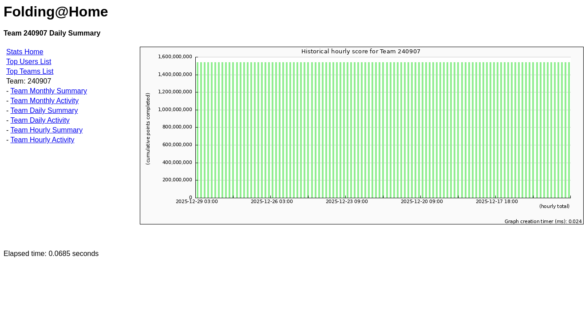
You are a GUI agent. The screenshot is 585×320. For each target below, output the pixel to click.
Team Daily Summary (44, 110)
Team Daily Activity (39, 120)
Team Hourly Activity (42, 140)
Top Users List (28, 61)
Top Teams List (29, 71)
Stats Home (24, 52)
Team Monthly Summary (48, 91)
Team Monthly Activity (44, 100)
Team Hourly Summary (46, 130)
